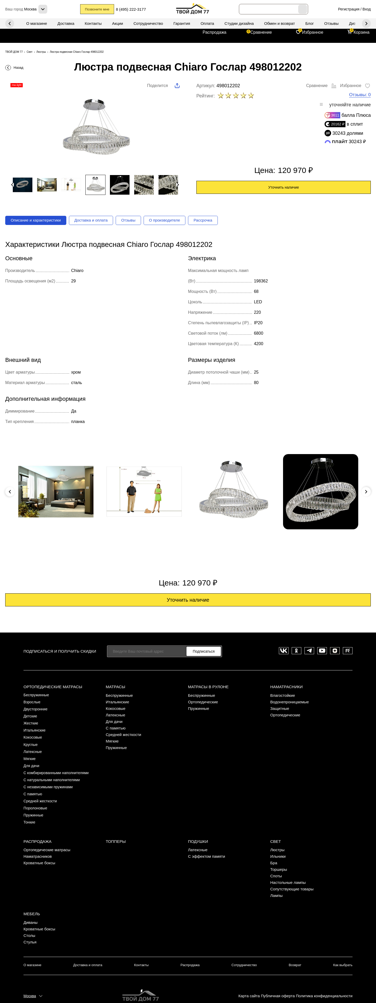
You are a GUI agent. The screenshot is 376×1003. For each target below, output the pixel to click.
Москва (30, 981)
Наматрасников (38, 845)
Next (9, 23)
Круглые (31, 741)
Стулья (30, 929)
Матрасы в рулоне (208, 687)
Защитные (279, 708)
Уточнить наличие (283, 188)
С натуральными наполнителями (53, 774)
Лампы (276, 884)
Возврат (295, 952)
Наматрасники (286, 687)
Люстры (277, 838)
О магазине (36, 23)
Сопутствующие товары (292, 877)
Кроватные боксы (39, 851)
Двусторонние (36, 708)
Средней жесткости (41, 793)
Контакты (93, 23)
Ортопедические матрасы (52, 687)
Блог (309, 23)
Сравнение (261, 32)
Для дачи (32, 760)
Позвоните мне (98, 9)
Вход (366, 9)
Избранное (312, 32)
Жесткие (31, 721)
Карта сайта (247, 981)
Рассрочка (214, 220)
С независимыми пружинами (50, 780)
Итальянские (35, 728)
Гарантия (181, 23)
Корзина (361, 32)
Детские (31, 715)
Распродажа (214, 32)
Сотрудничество (148, 23)
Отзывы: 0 (359, 94)
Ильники (278, 845)
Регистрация (349, 9)
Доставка (65, 23)
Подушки (198, 830)
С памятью (33, 787)
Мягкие (30, 754)
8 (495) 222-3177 (135, 9)
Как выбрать (343, 952)
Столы (29, 922)
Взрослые (33, 702)
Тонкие (30, 813)
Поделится (157, 85)
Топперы (115, 830)
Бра (273, 851)
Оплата (207, 23)
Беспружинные (37, 695)
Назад (18, 67)
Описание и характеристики (38, 220)
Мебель (32, 901)
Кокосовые (33, 734)
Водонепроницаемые (289, 702)
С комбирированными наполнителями (58, 767)
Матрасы (115, 687)
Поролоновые (36, 800)
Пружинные (34, 806)
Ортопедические (203, 702)
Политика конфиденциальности (323, 981)
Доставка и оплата (96, 220)
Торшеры (278, 858)
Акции (117, 23)
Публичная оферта (276, 981)
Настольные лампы (288, 871)
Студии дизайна (239, 23)
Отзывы (331, 23)
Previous (366, 23)
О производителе (174, 220)
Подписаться (204, 653)
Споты (276, 864)
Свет (275, 830)
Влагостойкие (282, 695)
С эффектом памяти (206, 845)
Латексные (33, 747)
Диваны (31, 909)
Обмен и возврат (279, 23)
